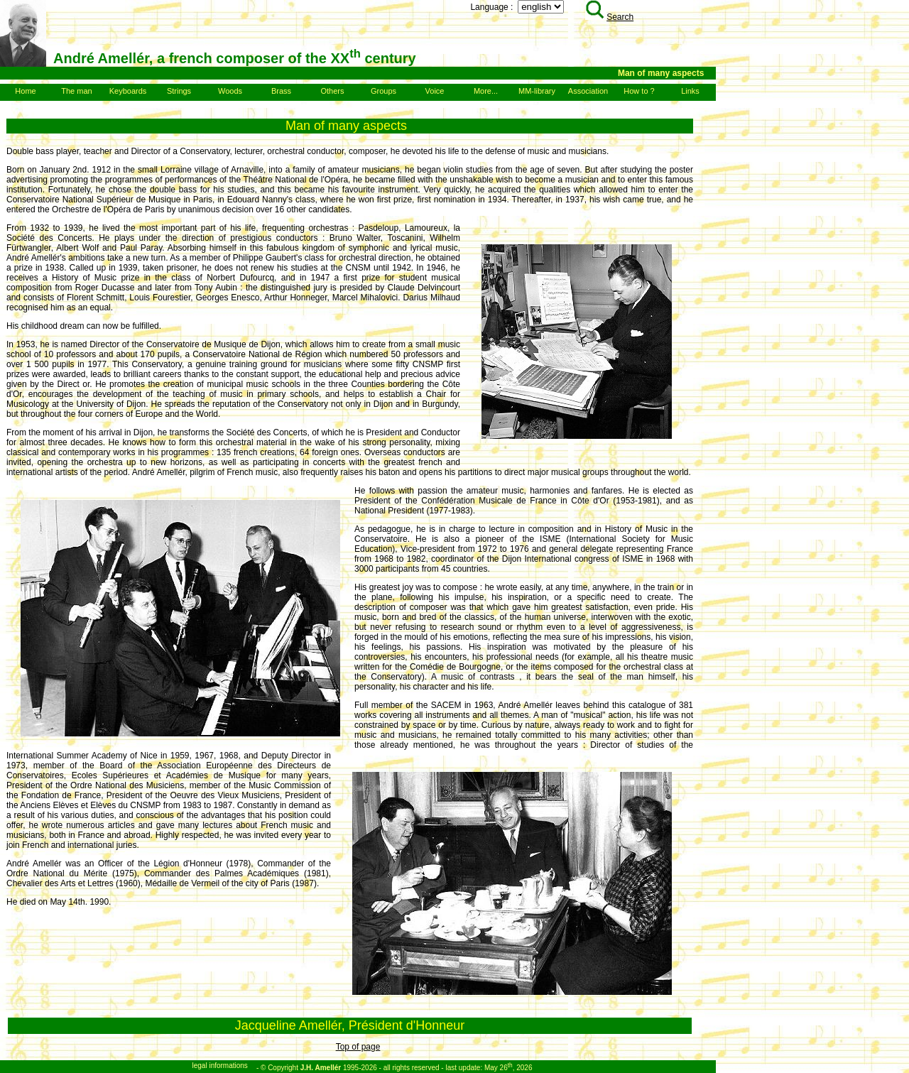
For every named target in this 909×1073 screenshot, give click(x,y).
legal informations (220, 1065)
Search (609, 17)
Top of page (358, 1047)
